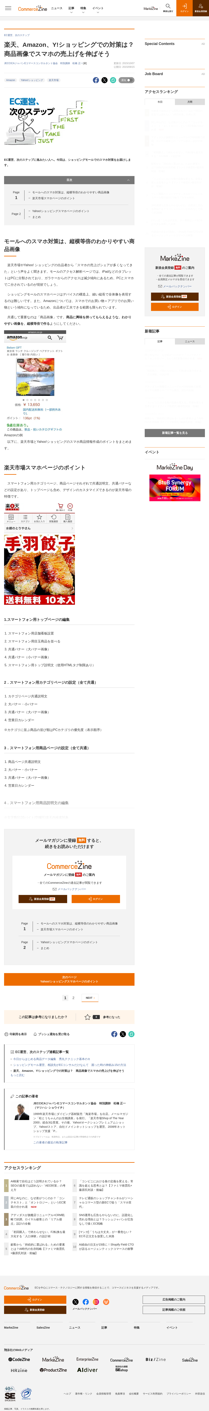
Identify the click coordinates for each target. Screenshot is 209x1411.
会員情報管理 (103, 1393)
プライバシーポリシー (179, 1393)
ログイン (95, 899)
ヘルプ (67, 1393)
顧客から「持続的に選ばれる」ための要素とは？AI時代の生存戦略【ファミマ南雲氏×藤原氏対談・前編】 (38, 1249)
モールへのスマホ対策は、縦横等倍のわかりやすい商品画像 (70, 192)
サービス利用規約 (152, 1393)
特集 (83, 8)
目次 (99, 180)
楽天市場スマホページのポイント (53, 198)
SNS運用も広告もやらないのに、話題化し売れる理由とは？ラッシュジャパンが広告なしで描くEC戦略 (106, 1219)
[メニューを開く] (8, 8)
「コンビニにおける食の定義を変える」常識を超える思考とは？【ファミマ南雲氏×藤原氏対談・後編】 (106, 1185)
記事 (71, 8)
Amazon (10, 80)
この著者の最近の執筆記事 (50, 1142)
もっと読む (17, 1075)
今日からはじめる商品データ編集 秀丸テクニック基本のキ (51, 1059)
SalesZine (43, 1327)
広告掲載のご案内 (173, 1299)
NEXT (91, 998)
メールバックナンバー (69, 889)
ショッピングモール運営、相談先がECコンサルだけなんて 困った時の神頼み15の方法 (69, 1064)
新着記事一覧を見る (175, 432)
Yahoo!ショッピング (32, 80)
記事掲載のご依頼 (173, 1309)
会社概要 (134, 1393)
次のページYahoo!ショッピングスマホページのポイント (69, 979)
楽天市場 (54, 80)
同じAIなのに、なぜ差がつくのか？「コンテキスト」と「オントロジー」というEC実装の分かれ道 (38, 1202)
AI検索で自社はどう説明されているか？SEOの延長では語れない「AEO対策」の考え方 (38, 1185)
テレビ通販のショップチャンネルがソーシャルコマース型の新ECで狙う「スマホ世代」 (106, 1202)
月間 (189, 102)
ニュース (56, 8)
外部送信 (200, 1393)
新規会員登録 (42, 899)
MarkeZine (11, 1327)
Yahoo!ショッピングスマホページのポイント (61, 211)
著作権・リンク (83, 1393)
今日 (160, 102)
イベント (98, 8)
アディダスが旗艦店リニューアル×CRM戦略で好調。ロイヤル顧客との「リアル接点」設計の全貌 (37, 1219)
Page (16, 213)
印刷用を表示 (15, 1034)
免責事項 (120, 1393)
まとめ (36, 217)
